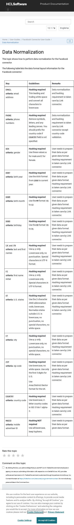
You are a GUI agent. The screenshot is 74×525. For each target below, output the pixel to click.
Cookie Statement (35, 513)
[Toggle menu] (69, 14)
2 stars (9, 454)
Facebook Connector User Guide (36, 39)
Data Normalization (10, 42)
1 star (4, 454)
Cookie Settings (25, 521)
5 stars (23, 454)
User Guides (15, 39)
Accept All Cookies (46, 521)
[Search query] (48, 21)
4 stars (18, 454)
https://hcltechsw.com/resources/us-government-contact (38, 478)
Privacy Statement (56, 513)
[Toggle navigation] (8, 10)
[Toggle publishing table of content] (69, 41)
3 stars (13, 454)
